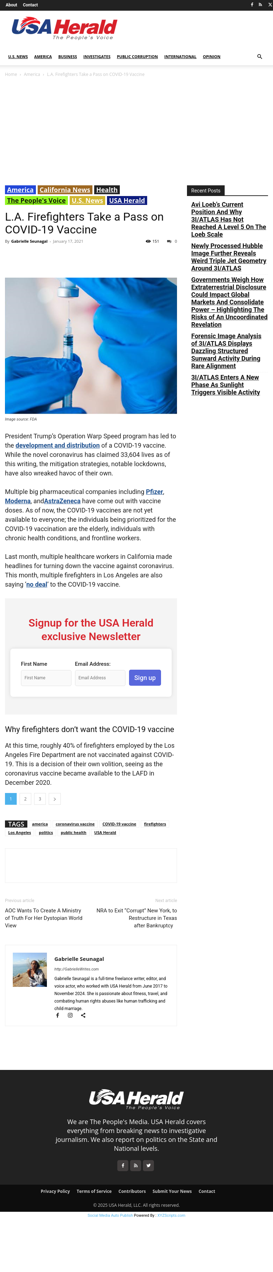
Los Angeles (19, 832)
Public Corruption (137, 56)
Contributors (132, 1191)
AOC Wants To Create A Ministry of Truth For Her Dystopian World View (43, 918)
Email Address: (93, 664)
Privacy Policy (55, 1191)
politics (46, 832)
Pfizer (154, 491)
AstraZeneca (62, 501)
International (180, 56)
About (11, 4)
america (40, 823)
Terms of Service (94, 1191)
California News (65, 189)
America (43, 56)
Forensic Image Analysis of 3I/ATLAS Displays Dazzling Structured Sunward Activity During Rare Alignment (226, 351)
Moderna (18, 501)
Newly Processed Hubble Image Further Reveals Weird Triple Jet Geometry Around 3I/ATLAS (228, 257)
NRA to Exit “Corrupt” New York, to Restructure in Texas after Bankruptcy (136, 918)
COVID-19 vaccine (119, 823)
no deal (36, 584)
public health (73, 832)
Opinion (212, 56)
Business (67, 56)
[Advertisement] (136, 132)
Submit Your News (172, 1191)
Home (11, 74)
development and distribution (58, 445)
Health (107, 189)
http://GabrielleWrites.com (76, 969)
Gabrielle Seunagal (29, 241)
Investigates (97, 56)
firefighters (155, 823)
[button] (259, 56)
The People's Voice (36, 200)
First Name (34, 664)
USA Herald (127, 200)
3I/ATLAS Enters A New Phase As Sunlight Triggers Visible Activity (225, 385)
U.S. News (18, 56)
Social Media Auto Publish (110, 1215)
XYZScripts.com (171, 1215)
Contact (30, 4)
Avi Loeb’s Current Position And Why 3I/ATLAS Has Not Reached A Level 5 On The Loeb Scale (228, 219)
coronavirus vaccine (75, 823)
